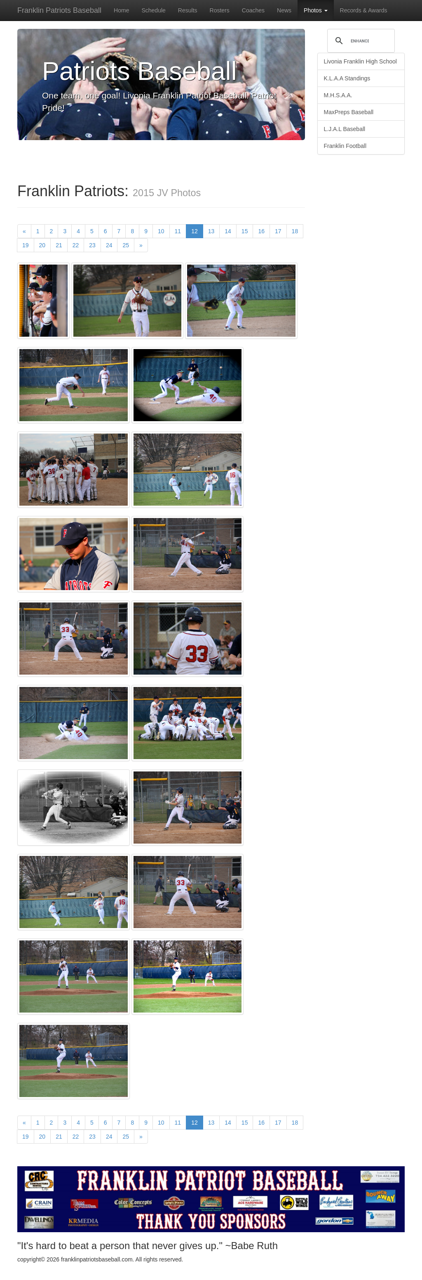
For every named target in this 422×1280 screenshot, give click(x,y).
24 (109, 245)
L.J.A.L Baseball (345, 129)
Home (121, 10)
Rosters (220, 10)
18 (295, 231)
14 (228, 231)
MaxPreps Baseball (349, 112)
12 (197, 230)
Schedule (153, 10)
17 (278, 231)
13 (211, 231)
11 (178, 231)
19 (25, 245)
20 (42, 245)
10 (161, 231)
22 (76, 245)
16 (261, 231)
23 (92, 245)
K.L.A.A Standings (347, 78)
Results (187, 10)
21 (59, 245)
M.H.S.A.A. (338, 95)
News (284, 10)
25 (125, 245)
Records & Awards (363, 10)
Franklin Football (345, 146)
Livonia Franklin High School (360, 61)
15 (244, 231)
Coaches (253, 10)
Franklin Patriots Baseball (59, 10)
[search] (360, 41)
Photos (315, 10)
